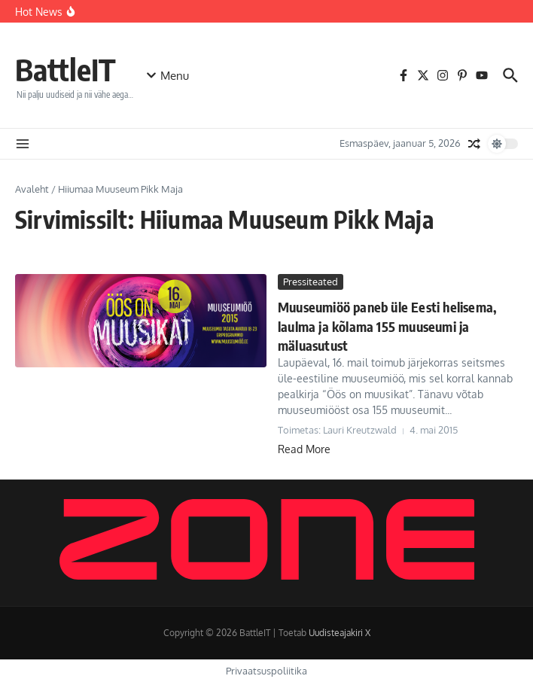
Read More (304, 449)
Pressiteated (310, 282)
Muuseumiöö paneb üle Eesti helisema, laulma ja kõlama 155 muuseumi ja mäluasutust (387, 325)
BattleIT (65, 69)
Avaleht (32, 189)
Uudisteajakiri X (339, 632)
